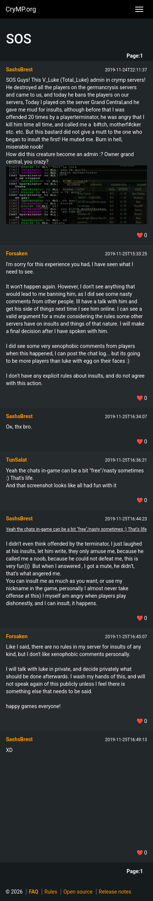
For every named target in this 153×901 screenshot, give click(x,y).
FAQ (33, 892)
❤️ (142, 235)
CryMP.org (21, 9)
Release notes (115, 892)
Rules (50, 892)
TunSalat (16, 460)
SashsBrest (19, 69)
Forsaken (17, 253)
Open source (77, 892)
